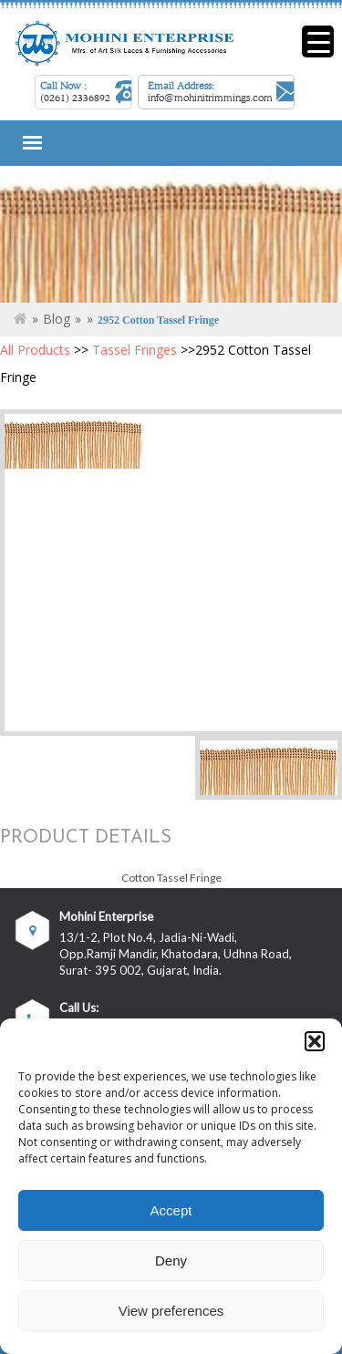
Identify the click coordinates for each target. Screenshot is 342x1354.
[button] (315, 1041)
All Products (35, 349)
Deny (171, 1260)
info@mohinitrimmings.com (210, 97)
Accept (171, 1210)
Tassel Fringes (134, 349)
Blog (56, 318)
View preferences (171, 1310)
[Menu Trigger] (318, 41)
